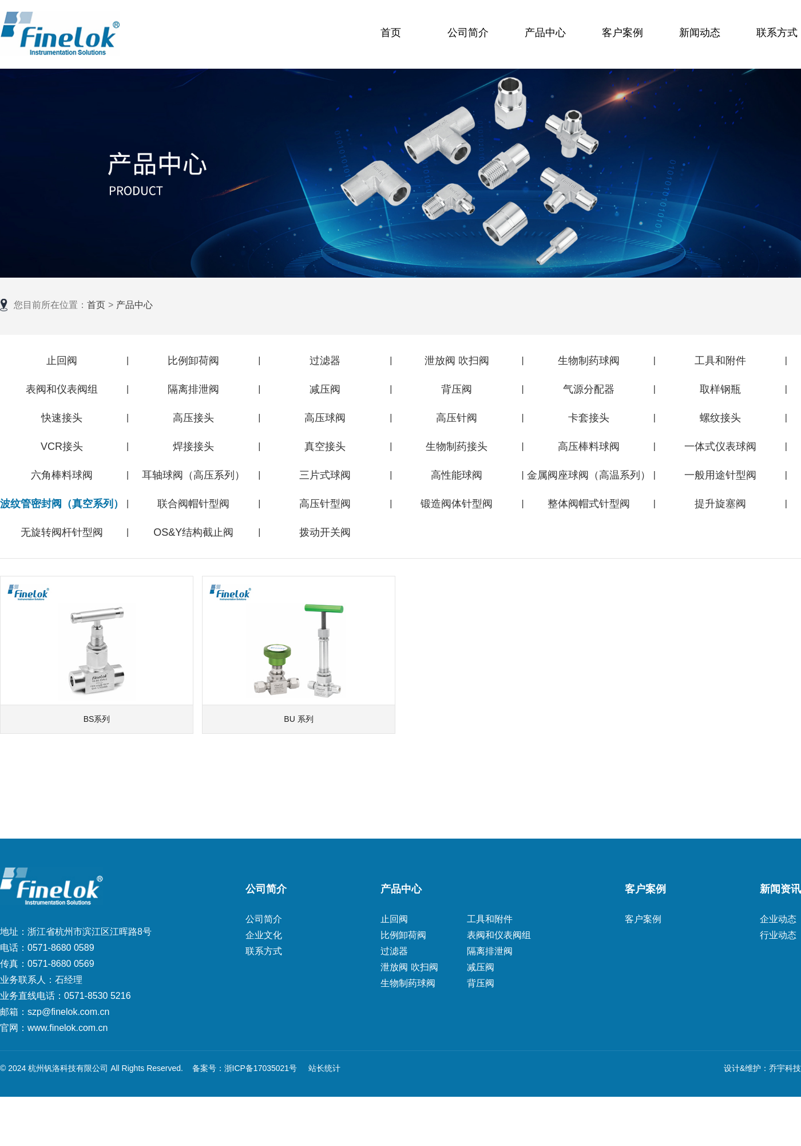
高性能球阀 (456, 475)
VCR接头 (62, 446)
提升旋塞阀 (720, 503)
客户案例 (622, 32)
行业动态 (778, 935)
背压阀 (456, 389)
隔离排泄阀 (193, 389)
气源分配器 (588, 389)
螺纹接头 (720, 418)
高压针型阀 (325, 503)
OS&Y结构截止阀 (193, 532)
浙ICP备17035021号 (261, 1068)
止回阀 (61, 360)
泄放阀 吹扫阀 (457, 360)
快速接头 (61, 418)
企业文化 (263, 935)
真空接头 (325, 446)
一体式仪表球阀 (720, 446)
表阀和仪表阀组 (62, 389)
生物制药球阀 (589, 360)
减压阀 (325, 389)
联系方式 (777, 32)
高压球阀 (325, 418)
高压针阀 (456, 418)
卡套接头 (588, 418)
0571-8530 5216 (97, 996)
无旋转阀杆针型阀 (62, 532)
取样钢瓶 (720, 389)
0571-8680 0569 (60, 964)
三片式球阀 (325, 475)
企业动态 (778, 919)
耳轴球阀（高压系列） (193, 475)
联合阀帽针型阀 (193, 503)
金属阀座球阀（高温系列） (589, 475)
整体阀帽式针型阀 (589, 503)
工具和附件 (720, 360)
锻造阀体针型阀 (457, 503)
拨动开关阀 (325, 532)
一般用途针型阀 (720, 475)
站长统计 (324, 1068)
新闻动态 (699, 32)
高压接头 (193, 418)
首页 (390, 32)
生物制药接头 (456, 446)
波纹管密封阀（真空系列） (62, 503)
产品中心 (545, 32)
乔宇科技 (785, 1068)
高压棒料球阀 (589, 446)
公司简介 (468, 32)
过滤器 (325, 360)
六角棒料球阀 (62, 475)
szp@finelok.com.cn (68, 1012)
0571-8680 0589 (60, 948)
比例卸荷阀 (193, 360)
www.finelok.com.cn (67, 1028)
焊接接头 (193, 446)
